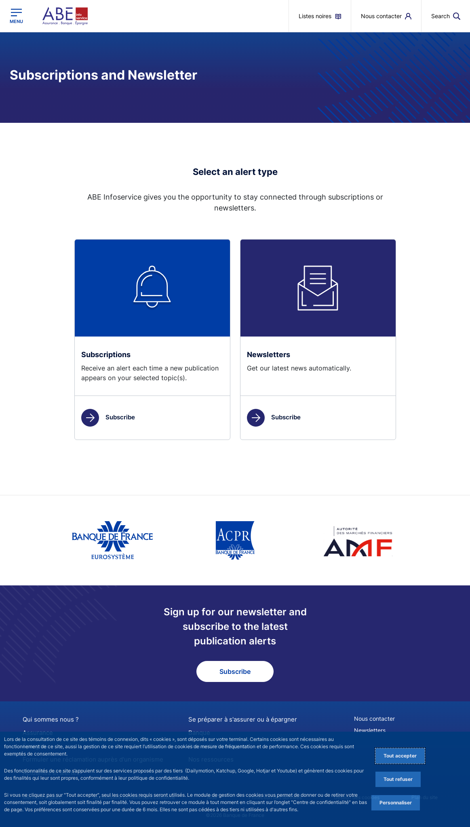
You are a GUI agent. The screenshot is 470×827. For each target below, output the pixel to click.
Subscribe (108, 417)
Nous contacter (374, 718)
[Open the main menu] (16, 16)
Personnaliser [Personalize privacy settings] (395, 803)
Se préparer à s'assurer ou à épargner (238, 719)
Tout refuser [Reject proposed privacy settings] (398, 779)
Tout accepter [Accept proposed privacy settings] (400, 756)
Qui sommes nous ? (48, 719)
